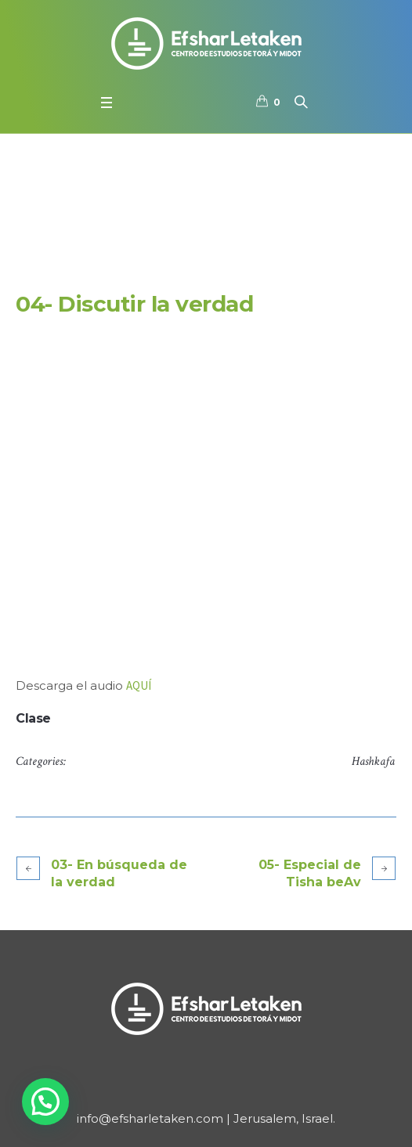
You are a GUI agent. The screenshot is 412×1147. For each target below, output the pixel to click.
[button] (45, 1101)
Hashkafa (373, 761)
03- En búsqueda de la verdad (119, 873)
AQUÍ (138, 685)
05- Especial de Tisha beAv (309, 873)
